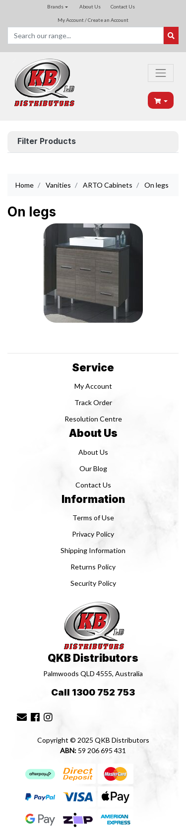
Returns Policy (93, 566)
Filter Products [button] (46, 141)
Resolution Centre (93, 419)
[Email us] (22, 717)
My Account (93, 386)
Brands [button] (55, 6)
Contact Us (123, 6)
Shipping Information (93, 550)
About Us (90, 6)
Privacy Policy (93, 534)
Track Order (93, 402)
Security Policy (93, 583)
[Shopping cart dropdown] (161, 100)
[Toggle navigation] (161, 73)
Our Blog (93, 468)
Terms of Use (93, 517)
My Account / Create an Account (93, 20)
